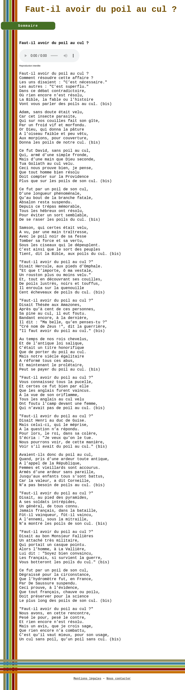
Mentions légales (87, 678)
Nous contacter (118, 678)
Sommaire (28, 26)
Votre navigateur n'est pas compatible (49, 55)
